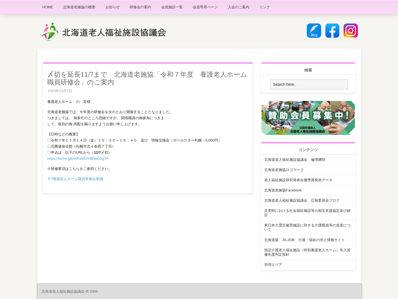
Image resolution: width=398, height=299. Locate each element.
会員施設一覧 (172, 7)
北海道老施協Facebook (283, 190)
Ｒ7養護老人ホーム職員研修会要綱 (75, 179)
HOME (47, 7)
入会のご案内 (238, 7)
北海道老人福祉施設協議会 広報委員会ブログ (302, 200)
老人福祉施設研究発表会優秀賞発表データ (298, 180)
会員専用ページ (205, 7)
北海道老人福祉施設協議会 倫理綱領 (294, 159)
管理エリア (273, 265)
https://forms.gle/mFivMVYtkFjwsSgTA (77, 158)
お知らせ (112, 7)
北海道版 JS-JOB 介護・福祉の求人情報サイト (304, 240)
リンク (264, 7)
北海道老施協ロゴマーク (284, 170)
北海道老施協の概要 (79, 7)
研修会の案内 (140, 7)
